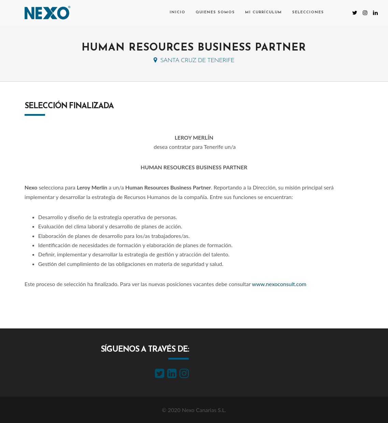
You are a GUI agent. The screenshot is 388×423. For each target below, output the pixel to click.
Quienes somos (215, 12)
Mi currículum (263, 12)
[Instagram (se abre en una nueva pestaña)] (365, 12)
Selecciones (308, 12)
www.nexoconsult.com (279, 284)
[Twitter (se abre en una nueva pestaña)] (354, 12)
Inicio (177, 12)
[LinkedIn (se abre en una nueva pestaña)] (375, 12)
